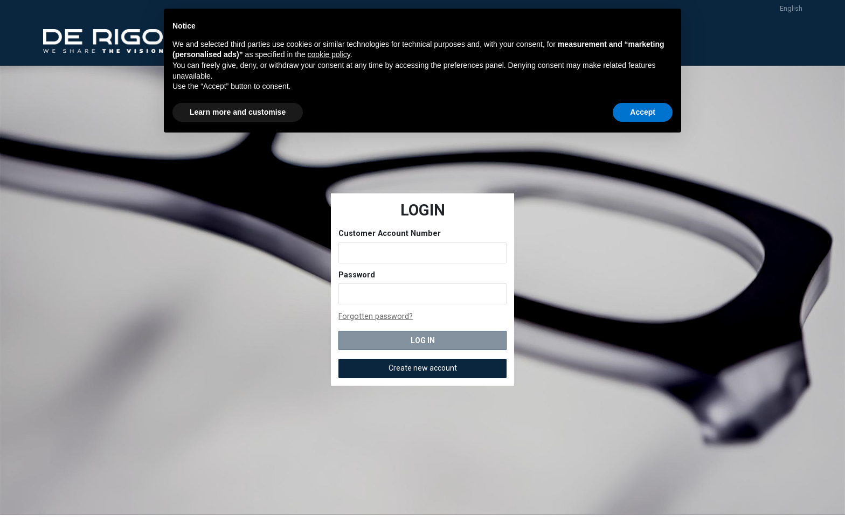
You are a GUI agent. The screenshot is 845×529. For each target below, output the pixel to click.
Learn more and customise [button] (238, 112)
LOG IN (423, 340)
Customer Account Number (389, 233)
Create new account (423, 368)
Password (356, 275)
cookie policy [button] (329, 54)
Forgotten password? (375, 316)
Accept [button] (642, 112)
